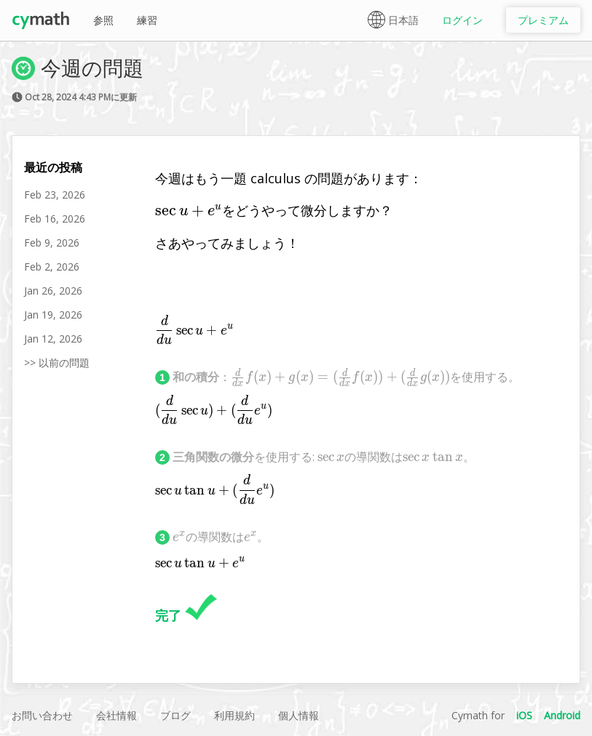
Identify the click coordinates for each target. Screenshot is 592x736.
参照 (103, 20)
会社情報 (116, 715)
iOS (524, 715)
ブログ (175, 715)
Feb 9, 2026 (51, 242)
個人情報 (298, 715)
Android (562, 715)
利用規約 (234, 715)
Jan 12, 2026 (53, 338)
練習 (147, 20)
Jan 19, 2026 (53, 314)
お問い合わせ (42, 715)
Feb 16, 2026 (54, 218)
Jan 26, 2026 (53, 290)
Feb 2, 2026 (51, 266)
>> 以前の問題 (57, 362)
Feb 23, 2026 (54, 194)
